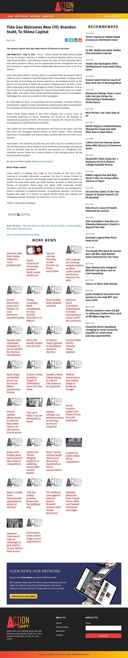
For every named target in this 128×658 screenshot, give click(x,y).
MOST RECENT (21, 16)
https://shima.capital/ (55, 197)
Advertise (60, 631)
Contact (59, 635)
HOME (10, 16)
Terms (59, 623)
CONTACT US (48, 16)
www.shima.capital (44, 161)
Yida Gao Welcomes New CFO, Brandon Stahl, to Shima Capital (51, 226)
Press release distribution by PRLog (23, 235)
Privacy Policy (62, 627)
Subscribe (103, 635)
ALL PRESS (35, 16)
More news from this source (19, 229)
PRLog (40, 54)
